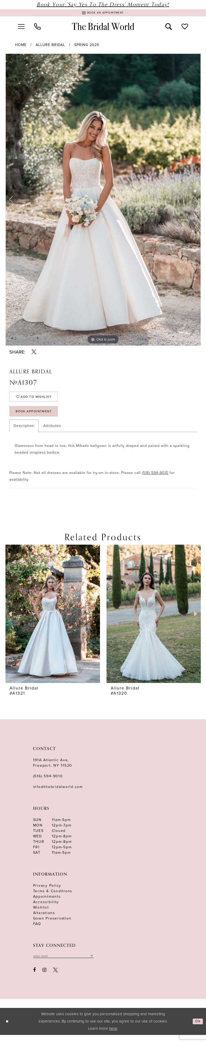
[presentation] (52, 621)
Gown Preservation (52, 925)
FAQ (37, 931)
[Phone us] (37, 28)
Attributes (52, 433)
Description (24, 433)
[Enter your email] (69, 963)
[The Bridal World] (103, 27)
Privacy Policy (47, 893)
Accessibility (46, 909)
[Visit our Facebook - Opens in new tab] (34, 978)
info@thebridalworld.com (58, 794)
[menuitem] (21, 28)
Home (21, 46)
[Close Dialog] (8, 1029)
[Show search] (168, 28)
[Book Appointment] (103, 13)
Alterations (44, 920)
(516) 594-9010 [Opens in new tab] (155, 480)
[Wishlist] (185, 28)
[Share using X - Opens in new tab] (34, 353)
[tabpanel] (103, 201)
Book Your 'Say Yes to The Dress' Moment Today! (103, 4)
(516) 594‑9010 (48, 783)
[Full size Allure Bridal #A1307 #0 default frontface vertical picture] (103, 201)
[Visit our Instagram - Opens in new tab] (44, 978)
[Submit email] (103, 963)
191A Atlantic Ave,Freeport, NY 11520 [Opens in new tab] (52, 770)
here (113, 1036)
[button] (21, 28)
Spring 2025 (86, 46)
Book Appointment (38, 417)
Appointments (47, 904)
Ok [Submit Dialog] (197, 1029)
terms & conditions (53, 898)
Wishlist (41, 914)
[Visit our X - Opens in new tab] (55, 978)
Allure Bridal (50, 46)
